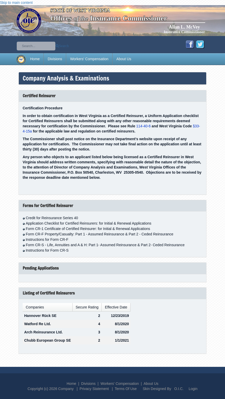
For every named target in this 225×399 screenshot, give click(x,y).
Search (64, 46)
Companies (35, 307)
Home (35, 59)
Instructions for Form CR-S (47, 250)
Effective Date (116, 307)
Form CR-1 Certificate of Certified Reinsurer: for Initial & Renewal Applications (88, 229)
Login (193, 389)
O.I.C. (179, 389)
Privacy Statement (94, 389)
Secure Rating (87, 307)
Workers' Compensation (89, 59)
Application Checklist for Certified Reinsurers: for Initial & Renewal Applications (88, 223)
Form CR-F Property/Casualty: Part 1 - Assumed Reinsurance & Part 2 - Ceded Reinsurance (99, 234)
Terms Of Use (126, 389)
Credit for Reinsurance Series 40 (52, 218)
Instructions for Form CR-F (47, 239)
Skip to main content (16, 3)
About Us (123, 59)
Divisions (55, 59)
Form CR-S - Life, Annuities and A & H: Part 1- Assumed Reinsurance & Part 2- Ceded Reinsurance (105, 245)
